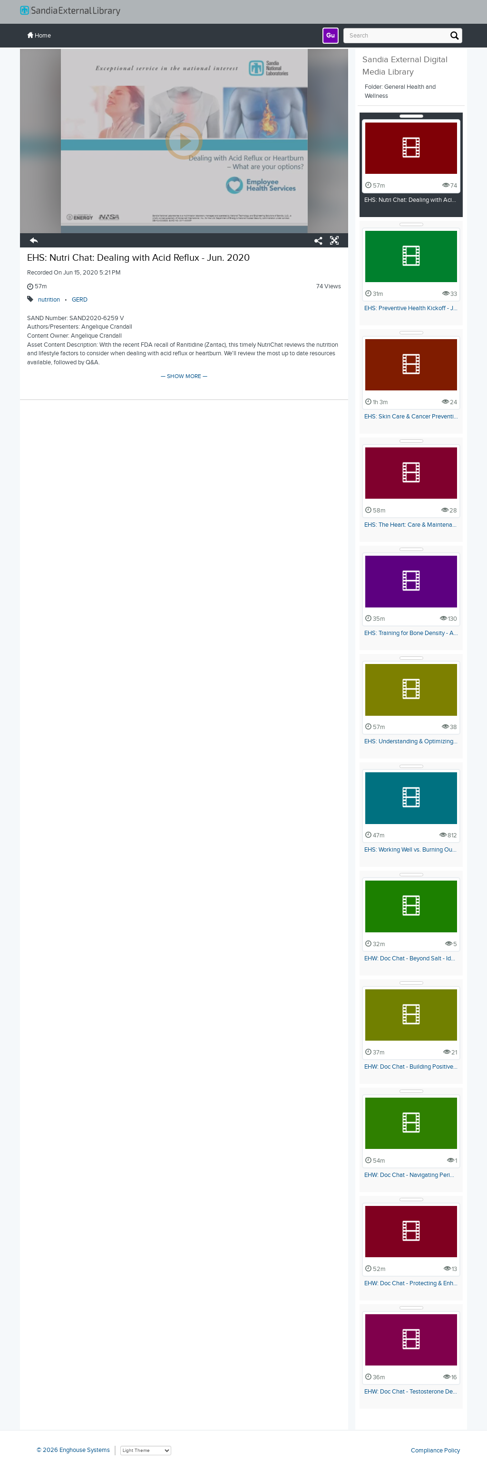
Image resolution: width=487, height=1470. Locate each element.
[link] (330, 36)
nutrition (49, 299)
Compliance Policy (435, 1450)
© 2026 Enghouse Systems (73, 1450)
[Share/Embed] (318, 242)
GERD (80, 299)
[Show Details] (411, 116)
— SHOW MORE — (184, 376)
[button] (33, 242)
